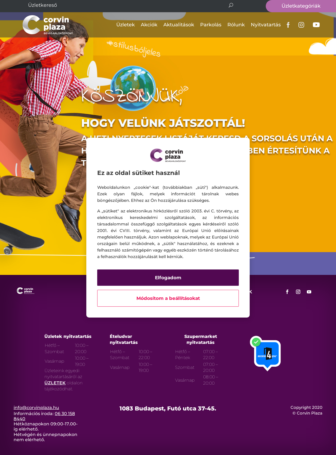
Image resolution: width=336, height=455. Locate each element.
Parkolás (210, 25)
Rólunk (236, 25)
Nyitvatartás (266, 25)
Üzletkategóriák (301, 6)
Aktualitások (178, 25)
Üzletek (125, 25)
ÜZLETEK (55, 382)
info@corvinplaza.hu (36, 407)
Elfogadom (168, 277)
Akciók (149, 25)
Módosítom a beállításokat (168, 298)
